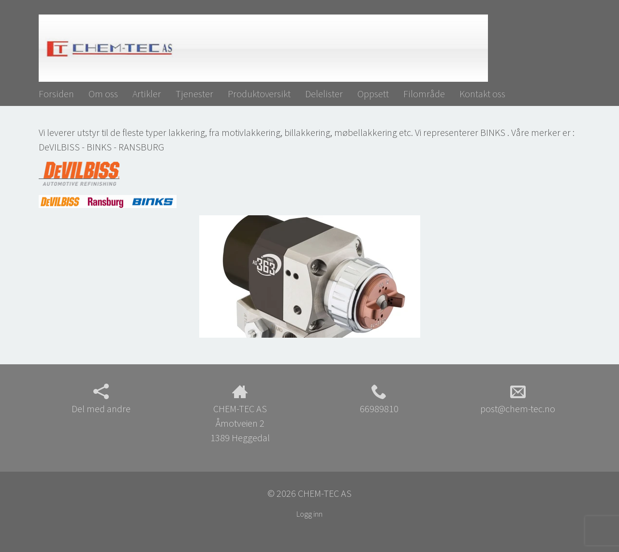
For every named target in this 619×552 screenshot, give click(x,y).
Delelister (324, 94)
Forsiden (56, 94)
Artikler (147, 94)
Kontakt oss (482, 94)
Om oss (103, 94)
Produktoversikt (259, 94)
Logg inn (309, 514)
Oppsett (373, 94)
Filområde (424, 94)
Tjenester (194, 94)
